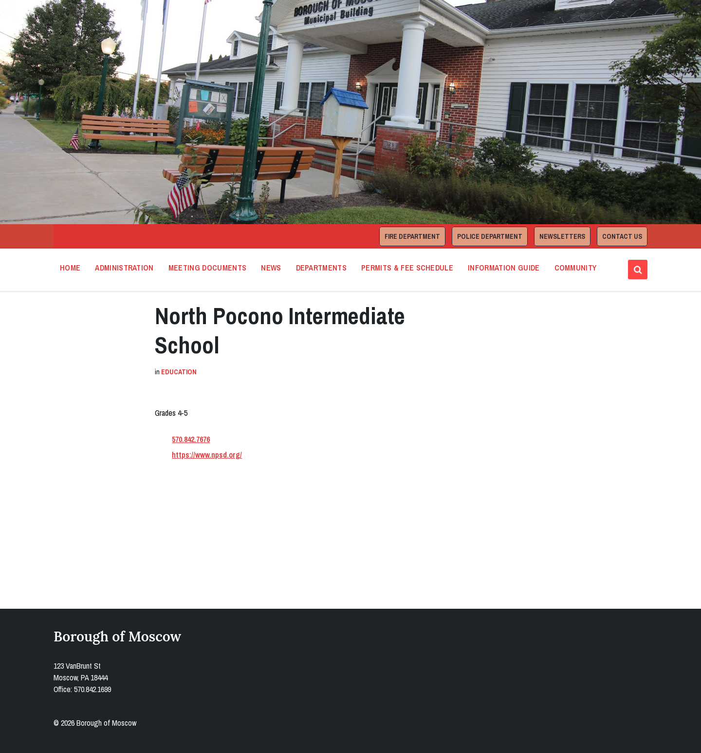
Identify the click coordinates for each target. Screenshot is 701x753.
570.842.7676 (191, 439)
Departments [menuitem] (321, 267)
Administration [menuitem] (124, 267)
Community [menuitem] (575, 267)
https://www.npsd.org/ (207, 454)
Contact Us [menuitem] (622, 236)
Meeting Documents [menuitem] (207, 267)
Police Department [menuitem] (489, 236)
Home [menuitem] (70, 267)
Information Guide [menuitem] (503, 267)
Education (179, 371)
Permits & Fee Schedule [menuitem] (407, 267)
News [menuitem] (271, 267)
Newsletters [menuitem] (562, 236)
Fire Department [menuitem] (412, 236)
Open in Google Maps (198, 551)
